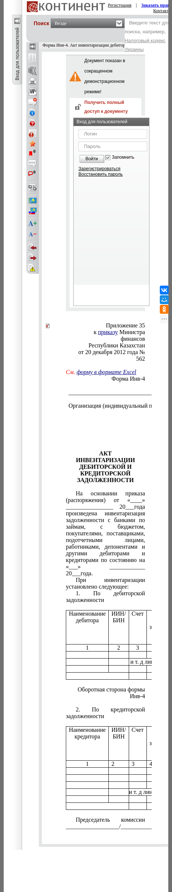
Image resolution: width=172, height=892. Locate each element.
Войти (91, 158)
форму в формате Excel (106, 372)
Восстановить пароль (100, 174)
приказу (108, 332)
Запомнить (123, 157)
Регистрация (120, 5)
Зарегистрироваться (99, 168)
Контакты (162, 10)
